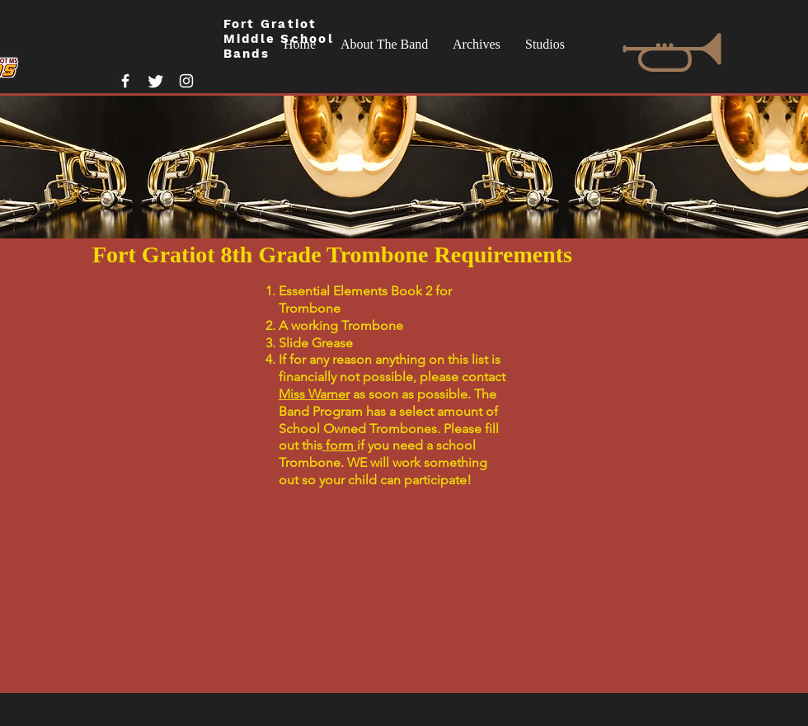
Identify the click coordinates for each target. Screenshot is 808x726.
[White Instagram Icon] (186, 81)
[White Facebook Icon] (125, 81)
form (339, 445)
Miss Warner (314, 394)
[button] (384, 44)
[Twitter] (156, 81)
